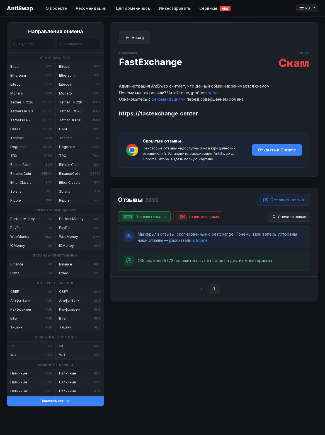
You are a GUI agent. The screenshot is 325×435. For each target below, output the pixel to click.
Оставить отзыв (283, 199)
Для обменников (132, 8)
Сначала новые (289, 216)
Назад (134, 37)
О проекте (56, 8)
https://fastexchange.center (158, 113)
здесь (214, 92)
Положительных (144, 217)
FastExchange (150, 62)
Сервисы (215, 8)
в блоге (200, 240)
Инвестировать (174, 8)
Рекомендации (91, 8)
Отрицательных (198, 217)
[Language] (307, 8)
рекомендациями (169, 99)
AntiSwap (20, 8)
